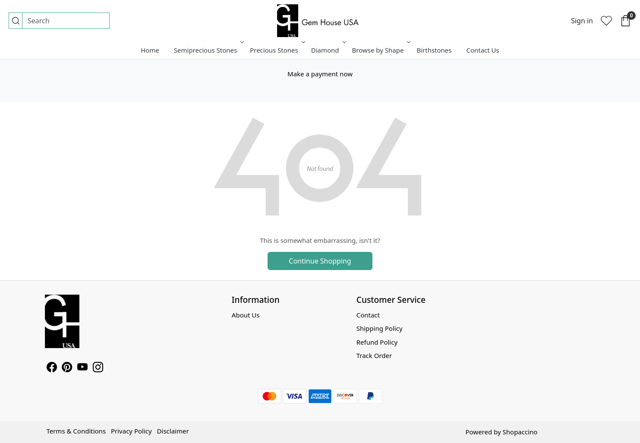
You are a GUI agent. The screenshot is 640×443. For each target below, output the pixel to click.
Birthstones (433, 50)
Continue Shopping (320, 261)
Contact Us (482, 50)
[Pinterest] (67, 368)
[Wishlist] (606, 21)
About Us (246, 315)
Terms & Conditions (76, 431)
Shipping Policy (379, 328)
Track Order (374, 355)
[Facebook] (52, 368)
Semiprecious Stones (208, 50)
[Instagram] (98, 368)
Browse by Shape (380, 50)
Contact (368, 315)
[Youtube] (82, 368)
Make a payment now (320, 73)
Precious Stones (276, 50)
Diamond (327, 50)
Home (150, 50)
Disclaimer (173, 431)
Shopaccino (520, 431)
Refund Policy (376, 342)
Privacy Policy (131, 431)
